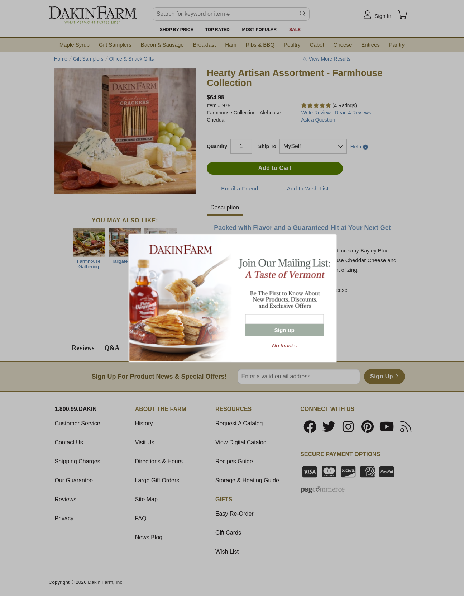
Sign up (284, 330)
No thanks (284, 345)
